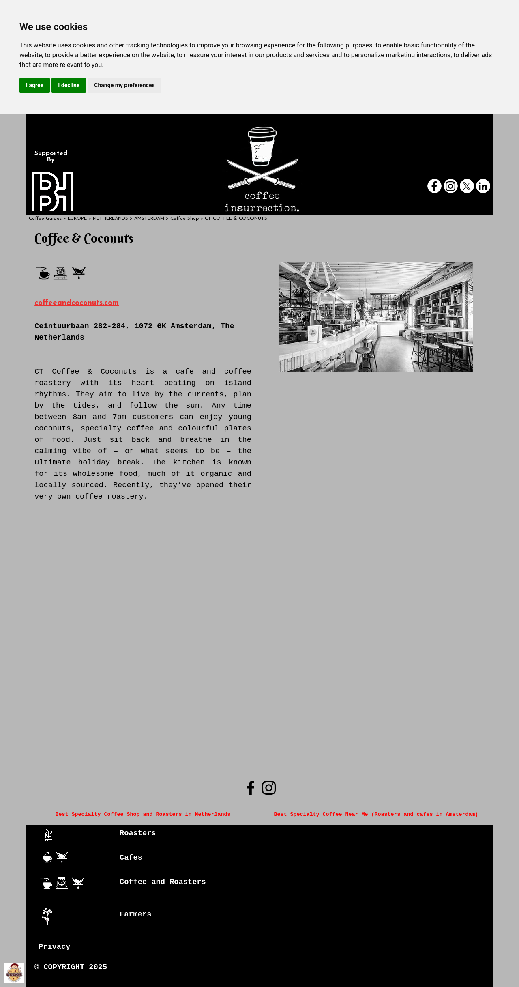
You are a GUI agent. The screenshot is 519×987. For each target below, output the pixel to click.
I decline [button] (68, 85)
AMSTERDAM (149, 218)
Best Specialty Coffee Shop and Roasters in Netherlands (143, 814)
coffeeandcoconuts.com (76, 303)
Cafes (131, 857)
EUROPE (77, 218)
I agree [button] (34, 85)
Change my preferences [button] (124, 85)
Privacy (54, 946)
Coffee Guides (45, 218)
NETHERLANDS (110, 218)
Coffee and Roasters (163, 881)
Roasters (138, 833)
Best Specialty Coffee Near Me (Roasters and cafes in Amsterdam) (376, 814)
